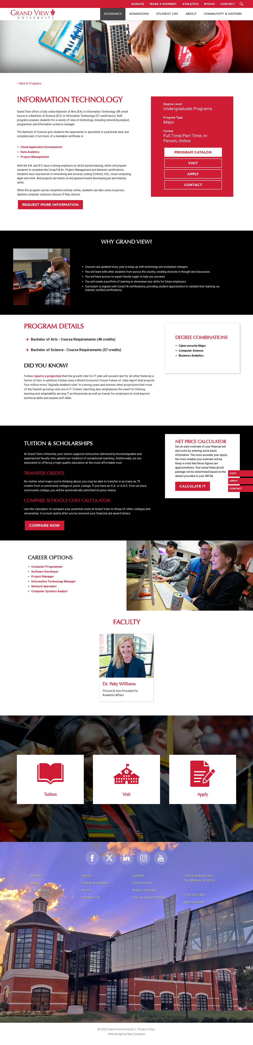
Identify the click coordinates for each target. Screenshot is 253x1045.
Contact (193, 185)
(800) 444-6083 (194, 902)
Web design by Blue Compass (126, 1034)
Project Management (35, 157)
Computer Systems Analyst (49, 591)
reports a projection (47, 376)
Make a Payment (144, 890)
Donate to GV (91, 897)
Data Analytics (30, 152)
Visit (193, 163)
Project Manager (42, 576)
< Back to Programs (29, 83)
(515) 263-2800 (194, 895)
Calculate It (192, 486)
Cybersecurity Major (192, 345)
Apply (193, 174)
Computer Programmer (47, 566)
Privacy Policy (146, 1029)
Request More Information (50, 205)
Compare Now (44, 525)
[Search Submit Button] (241, 4)
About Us (36, 876)
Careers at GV (142, 883)
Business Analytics (191, 355)
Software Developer (45, 571)
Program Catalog (193, 152)
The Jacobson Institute (149, 897)
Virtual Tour (38, 897)
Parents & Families (94, 883)
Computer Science (191, 350)
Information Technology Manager (53, 581)
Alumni (86, 890)
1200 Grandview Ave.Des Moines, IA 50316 (199, 878)
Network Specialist (43, 586)
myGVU (86, 876)
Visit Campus (39, 890)
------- (187, 888)
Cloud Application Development (41, 147)
